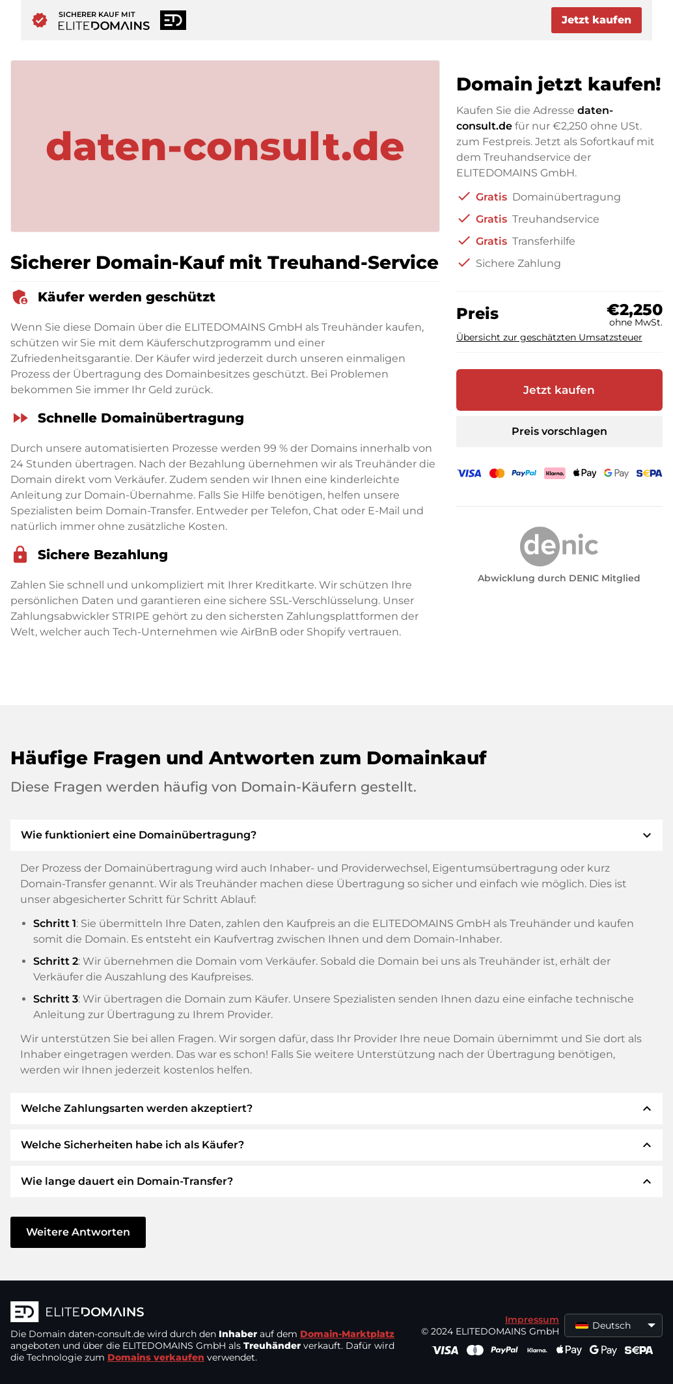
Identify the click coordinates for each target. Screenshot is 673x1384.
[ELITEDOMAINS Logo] (205, 1313)
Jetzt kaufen (596, 20)
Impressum (532, 1319)
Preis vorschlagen (559, 431)
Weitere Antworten (78, 1232)
